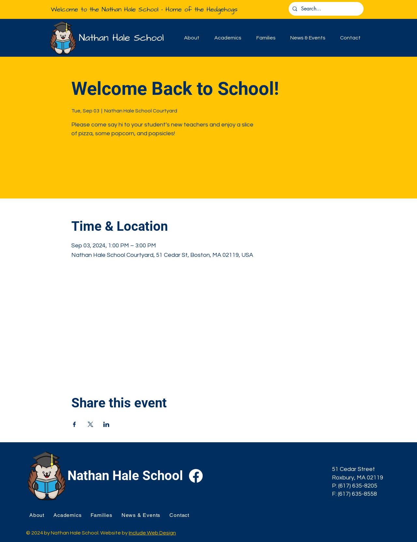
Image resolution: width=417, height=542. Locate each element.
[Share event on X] (90, 424)
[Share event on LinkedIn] (106, 424)
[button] (192, 37)
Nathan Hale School (121, 38)
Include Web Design (152, 532)
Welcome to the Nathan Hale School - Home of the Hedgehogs (144, 9)
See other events (117, 170)
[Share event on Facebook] (74, 424)
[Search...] (325, 9)
